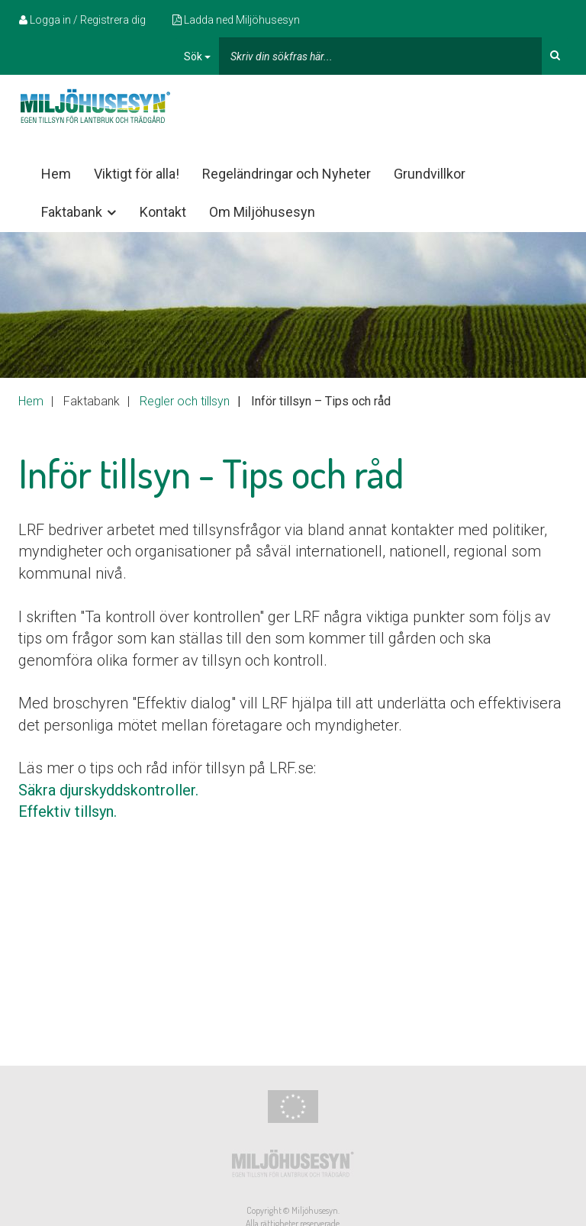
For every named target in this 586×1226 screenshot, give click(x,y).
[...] (380, 56)
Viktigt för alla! (136, 174)
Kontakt (163, 212)
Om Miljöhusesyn (262, 212)
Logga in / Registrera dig (82, 20)
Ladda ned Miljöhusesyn (236, 20)
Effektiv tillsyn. (67, 811)
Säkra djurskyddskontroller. (108, 790)
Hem (56, 174)
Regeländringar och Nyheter (286, 174)
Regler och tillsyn (185, 401)
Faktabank (80, 212)
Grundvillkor (429, 174)
